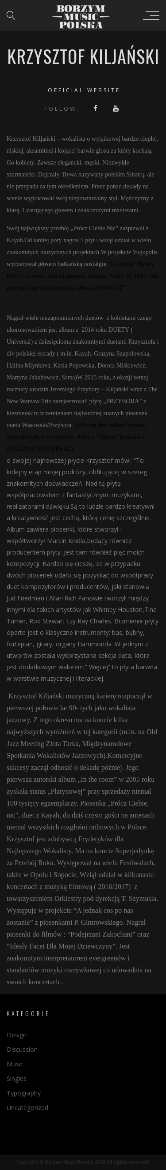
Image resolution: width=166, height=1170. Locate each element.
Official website (84, 90)
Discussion (22, 1049)
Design (17, 1035)
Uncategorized (27, 1107)
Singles (17, 1078)
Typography (24, 1093)
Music (15, 1064)
